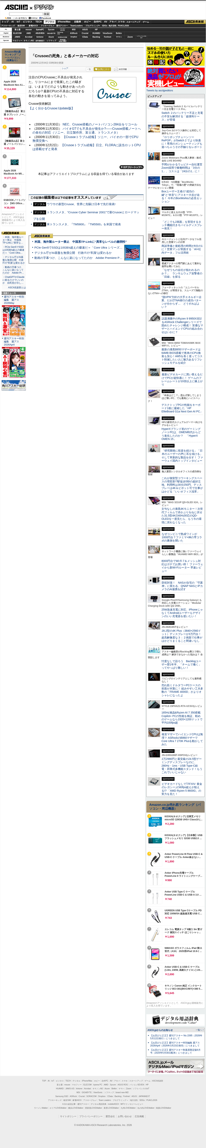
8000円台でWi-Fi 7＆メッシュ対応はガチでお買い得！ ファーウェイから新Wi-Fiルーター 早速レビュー (182, 566)
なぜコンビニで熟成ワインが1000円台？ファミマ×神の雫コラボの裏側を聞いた (181, 537)
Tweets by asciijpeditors (159, 90)
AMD (28, 33)
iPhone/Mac (64, 21)
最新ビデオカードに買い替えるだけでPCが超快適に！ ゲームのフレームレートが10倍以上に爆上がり (182, 379)
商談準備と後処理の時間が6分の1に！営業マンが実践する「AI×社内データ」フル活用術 (182, 249)
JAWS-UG (69, 1089)
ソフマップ (51, 41)
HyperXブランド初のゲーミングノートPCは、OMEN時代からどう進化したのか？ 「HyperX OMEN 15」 (181, 434)
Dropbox (74, 37)
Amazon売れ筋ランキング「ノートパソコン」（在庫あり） (13, 56)
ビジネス (27, 21)
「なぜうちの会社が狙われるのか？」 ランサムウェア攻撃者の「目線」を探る (181, 273)
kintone (40, 37)
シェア (65, 68)
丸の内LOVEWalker (145, 1108)
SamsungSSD (60, 33)
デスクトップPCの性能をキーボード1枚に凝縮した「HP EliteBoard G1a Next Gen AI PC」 (182, 408)
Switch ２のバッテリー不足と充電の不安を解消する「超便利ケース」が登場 (182, 116)
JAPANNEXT (40, 40)
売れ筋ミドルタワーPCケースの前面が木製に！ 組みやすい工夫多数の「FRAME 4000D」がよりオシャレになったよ (182, 690)
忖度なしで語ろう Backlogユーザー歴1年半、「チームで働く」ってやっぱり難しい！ (181, 664)
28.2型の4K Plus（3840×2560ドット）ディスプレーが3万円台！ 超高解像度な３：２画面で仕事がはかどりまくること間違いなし (181, 635)
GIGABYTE (51, 33)
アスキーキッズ (8, 26)
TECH (38, 21)
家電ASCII (33, 26)
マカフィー (17, 41)
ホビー (87, 21)
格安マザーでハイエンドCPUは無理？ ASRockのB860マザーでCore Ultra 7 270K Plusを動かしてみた (182, 739)
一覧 (89, 69)
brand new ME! (122, 1092)
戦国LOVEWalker (163, 1108)
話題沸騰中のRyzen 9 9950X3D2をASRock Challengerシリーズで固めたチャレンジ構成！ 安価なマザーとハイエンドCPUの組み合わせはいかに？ (182, 325)
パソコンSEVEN (62, 29)
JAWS (17, 37)
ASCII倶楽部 (195, 22)
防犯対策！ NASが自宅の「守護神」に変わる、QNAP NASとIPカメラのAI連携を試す (182, 586)
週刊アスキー (62, 26)
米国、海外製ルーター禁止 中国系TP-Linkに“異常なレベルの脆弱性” (80, 241)
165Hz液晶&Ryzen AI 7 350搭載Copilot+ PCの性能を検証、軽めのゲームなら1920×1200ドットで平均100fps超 (182, 717)
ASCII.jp (16, 7)
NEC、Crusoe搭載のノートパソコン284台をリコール (100, 124)
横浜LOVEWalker (75, 1108)
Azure (51, 37)
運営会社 (110, 1116)
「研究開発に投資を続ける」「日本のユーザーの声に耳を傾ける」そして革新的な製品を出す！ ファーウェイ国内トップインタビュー (182, 455)
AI (12, 21)
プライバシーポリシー (91, 1116)
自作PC (98, 21)
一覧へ (199, 1030)
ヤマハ (119, 37)
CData (85, 37)
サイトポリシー (68, 1116)
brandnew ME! (63, 40)
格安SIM (21, 26)
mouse (28, 30)
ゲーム (146, 22)
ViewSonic (108, 33)
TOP (44, 1081)
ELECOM (17, 33)
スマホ (121, 21)
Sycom (51, 30)
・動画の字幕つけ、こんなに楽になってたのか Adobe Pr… (13, 270)
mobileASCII (113, 1104)
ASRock (73, 33)
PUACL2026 (123, 26)
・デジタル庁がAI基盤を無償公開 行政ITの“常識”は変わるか (14, 260)
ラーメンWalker (41, 1108)
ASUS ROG (40, 33)
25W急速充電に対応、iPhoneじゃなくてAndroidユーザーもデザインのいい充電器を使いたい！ (182, 613)
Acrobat (28, 37)
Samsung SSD (61, 1096)
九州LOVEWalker (128, 1108)
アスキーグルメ (47, 26)
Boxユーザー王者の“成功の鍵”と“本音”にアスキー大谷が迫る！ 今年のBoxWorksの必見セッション (181, 196)
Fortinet (107, 37)
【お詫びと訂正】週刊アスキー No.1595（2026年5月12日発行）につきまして (176, 1037)
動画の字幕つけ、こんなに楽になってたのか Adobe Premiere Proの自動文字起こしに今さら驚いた (100, 257)
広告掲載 (139, 1116)
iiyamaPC (40, 30)
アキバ (112, 21)
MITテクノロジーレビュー (131, 1104)
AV (105, 21)
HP (96, 30)
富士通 (17, 30)
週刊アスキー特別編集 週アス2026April (14, 341)
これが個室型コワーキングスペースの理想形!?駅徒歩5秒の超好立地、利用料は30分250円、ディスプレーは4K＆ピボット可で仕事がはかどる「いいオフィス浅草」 (182, 485)
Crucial (85, 33)
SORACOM (91, 1096)
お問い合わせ (125, 1116)
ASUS (85, 30)
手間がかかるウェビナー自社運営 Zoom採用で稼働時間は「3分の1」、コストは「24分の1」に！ (183, 168)
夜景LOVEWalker (111, 1108)
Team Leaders (105, 1100)
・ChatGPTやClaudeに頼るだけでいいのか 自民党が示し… (13, 280)
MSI (74, 30)
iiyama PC (97, 1085)
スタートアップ (133, 22)
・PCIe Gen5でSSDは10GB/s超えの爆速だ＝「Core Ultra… (13, 250)
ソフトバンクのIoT (141, 36)
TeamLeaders (76, 26)
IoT (18, 21)
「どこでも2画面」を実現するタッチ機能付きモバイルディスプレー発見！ (181, 225)
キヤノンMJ (29, 41)
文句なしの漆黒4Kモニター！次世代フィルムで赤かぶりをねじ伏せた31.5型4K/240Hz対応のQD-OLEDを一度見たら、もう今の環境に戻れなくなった (182, 515)
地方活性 (112, 26)
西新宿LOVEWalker (93, 1108)
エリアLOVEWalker (58, 1108)
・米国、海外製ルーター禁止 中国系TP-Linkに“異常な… (13, 240)
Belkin (119, 33)
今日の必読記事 (69, 1104)
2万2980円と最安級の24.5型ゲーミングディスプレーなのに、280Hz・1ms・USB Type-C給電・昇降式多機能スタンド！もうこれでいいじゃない (181, 765)
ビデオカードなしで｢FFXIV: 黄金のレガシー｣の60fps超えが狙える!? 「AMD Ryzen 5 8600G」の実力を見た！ (181, 789)
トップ (5, 21)
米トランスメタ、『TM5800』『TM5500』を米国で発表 (84, 224)
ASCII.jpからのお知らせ (160, 1030)
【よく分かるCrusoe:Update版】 (51, 108)
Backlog (96, 37)
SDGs (104, 26)
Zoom (130, 37)
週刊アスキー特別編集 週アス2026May (14, 299)
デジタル (42, 7)
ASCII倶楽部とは (17, 287)
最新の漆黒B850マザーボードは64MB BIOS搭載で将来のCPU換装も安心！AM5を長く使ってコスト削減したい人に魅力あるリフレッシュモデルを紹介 (182, 356)
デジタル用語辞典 (98, 1104)
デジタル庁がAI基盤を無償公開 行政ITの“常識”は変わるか (73, 252)
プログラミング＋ (120, 1100)
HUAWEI (96, 33)
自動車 (77, 21)
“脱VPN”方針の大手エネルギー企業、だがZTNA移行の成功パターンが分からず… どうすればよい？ (181, 302)
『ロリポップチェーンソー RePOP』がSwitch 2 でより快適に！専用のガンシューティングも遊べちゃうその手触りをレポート (181, 142)
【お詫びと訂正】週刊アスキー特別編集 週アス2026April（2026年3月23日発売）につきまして (175, 1044)
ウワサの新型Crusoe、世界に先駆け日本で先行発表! (81, 204)
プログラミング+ (92, 26)
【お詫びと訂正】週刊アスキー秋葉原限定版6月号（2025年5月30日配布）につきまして (175, 1051)
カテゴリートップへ (132, 167)
